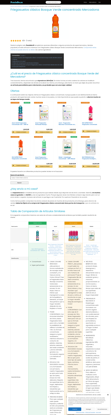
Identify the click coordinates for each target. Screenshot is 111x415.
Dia (100, 2)
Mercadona (92, 2)
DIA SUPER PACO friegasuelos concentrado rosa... (89, 123)
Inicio (85, 2)
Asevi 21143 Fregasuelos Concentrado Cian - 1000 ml (20, 123)
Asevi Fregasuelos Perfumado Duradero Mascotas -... (41, 158)
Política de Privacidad (90, 412)
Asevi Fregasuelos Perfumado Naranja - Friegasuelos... (41, 123)
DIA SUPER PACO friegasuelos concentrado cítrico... (19, 158)
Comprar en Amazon (21, 132)
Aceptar (74, 409)
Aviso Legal (98, 412)
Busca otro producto (17, 175)
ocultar (23, 55)
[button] (108, 395)
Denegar (88, 409)
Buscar (19, 183)
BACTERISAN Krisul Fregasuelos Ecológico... (89, 158)
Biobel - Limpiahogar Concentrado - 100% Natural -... (67, 158)
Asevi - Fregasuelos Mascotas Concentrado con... (67, 123)
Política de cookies (80, 412)
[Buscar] (59, 2)
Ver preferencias (102, 409)
